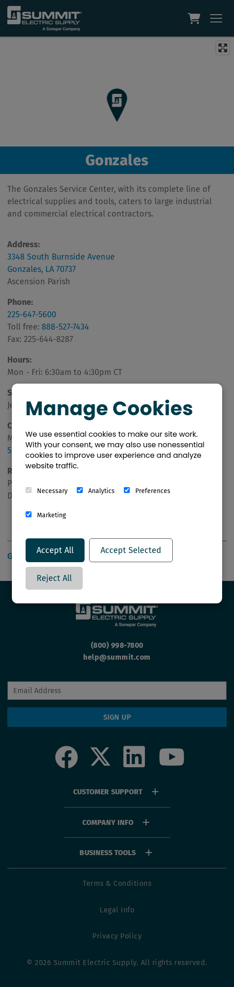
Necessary (47, 491)
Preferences (147, 491)
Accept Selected (131, 550)
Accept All (55, 550)
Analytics (96, 491)
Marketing (46, 515)
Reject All (54, 578)
